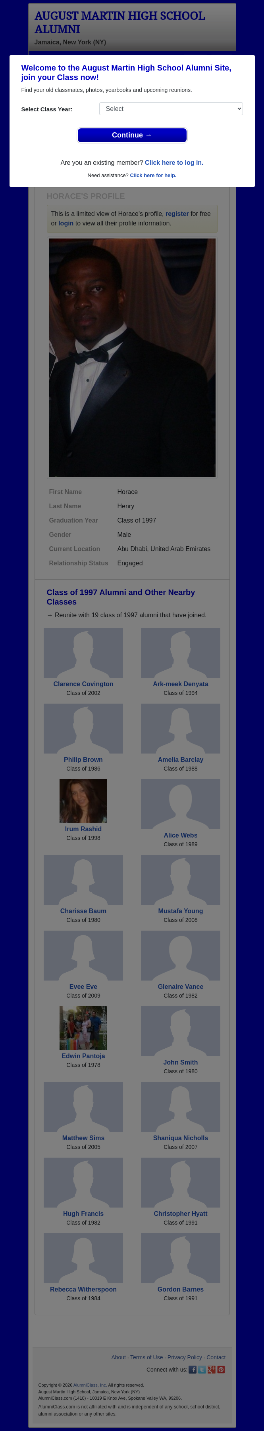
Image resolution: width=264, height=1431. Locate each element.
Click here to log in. (174, 162)
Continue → (132, 135)
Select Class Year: (47, 109)
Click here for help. (153, 175)
